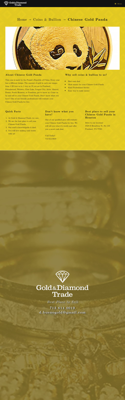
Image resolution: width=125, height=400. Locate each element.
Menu (119, 4)
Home (22, 19)
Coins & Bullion (47, 19)
